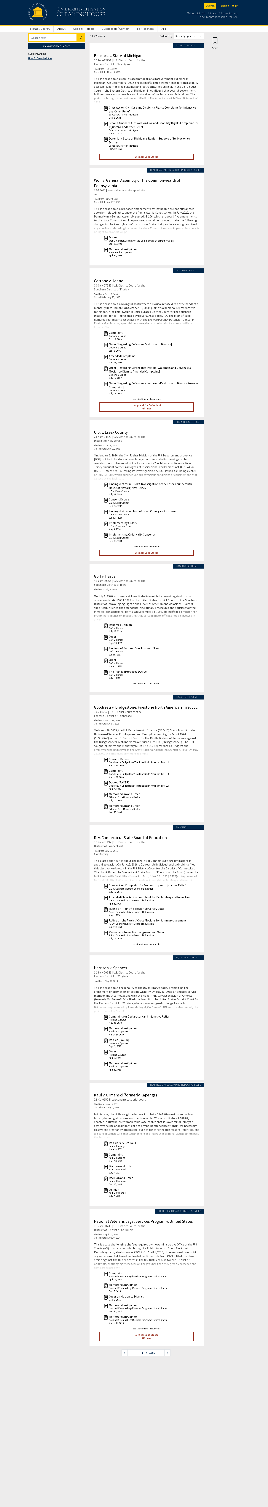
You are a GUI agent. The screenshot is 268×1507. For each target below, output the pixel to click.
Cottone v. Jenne (108, 280)
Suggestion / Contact (115, 28)
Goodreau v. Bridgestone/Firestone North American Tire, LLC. (146, 707)
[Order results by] (189, 36)
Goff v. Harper (105, 576)
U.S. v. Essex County (111, 432)
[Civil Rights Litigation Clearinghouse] (56, 12)
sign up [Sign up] (225, 5)
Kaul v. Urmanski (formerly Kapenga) (125, 1095)
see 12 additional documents (146, 1328)
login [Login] (235, 5)
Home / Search (40, 28)
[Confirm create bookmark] (215, 43)
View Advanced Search (56, 46)
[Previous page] (125, 1352)
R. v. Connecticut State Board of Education (130, 837)
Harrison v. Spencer (110, 967)
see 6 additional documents (146, 546)
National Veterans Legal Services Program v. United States (143, 1221)
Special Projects (83, 28)
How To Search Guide (40, 58)
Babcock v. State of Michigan (118, 55)
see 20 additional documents (146, 683)
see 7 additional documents (146, 944)
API (163, 28)
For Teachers (145, 28)
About (61, 28)
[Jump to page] (136, 1352)
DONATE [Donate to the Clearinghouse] (210, 5)
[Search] (52, 37)
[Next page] (167, 1352)
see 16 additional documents (146, 399)
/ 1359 (150, 1352)
